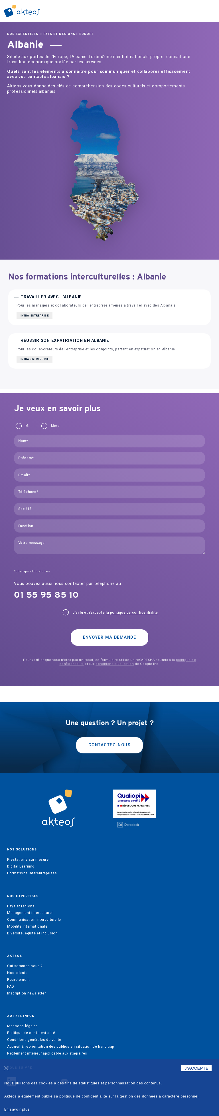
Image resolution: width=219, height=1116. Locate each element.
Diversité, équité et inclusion (32, 933)
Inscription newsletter (26, 993)
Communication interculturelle (34, 920)
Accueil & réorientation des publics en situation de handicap (60, 1047)
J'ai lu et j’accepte (115, 612)
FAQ (10, 986)
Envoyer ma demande (109, 637)
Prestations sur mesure (27, 860)
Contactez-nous (109, 745)
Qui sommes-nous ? (24, 966)
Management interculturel (30, 913)
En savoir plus (17, 1109)
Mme (55, 426)
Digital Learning (21, 866)
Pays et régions (59, 34)
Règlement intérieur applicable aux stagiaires (47, 1053)
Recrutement (18, 980)
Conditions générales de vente (34, 1040)
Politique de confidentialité (31, 1033)
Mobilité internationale (27, 926)
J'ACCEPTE (196, 1068)
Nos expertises (22, 34)
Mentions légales (22, 1026)
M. (27, 426)
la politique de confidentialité (132, 612)
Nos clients (17, 973)
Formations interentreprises (32, 873)
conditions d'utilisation (115, 664)
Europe (86, 34)
